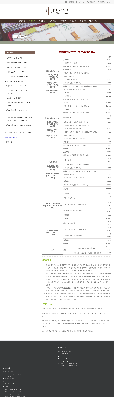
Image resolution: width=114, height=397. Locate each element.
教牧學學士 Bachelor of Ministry (18, 76)
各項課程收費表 (11, 137)
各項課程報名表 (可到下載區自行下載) (19, 132)
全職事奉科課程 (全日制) (14, 58)
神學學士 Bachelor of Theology (18, 67)
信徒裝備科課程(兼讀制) (14, 98)
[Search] (96, 21)
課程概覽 (9, 142)
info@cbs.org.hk (65, 361)
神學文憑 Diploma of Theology (18, 72)
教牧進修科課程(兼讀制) (14, 81)
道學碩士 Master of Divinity (17, 62)
